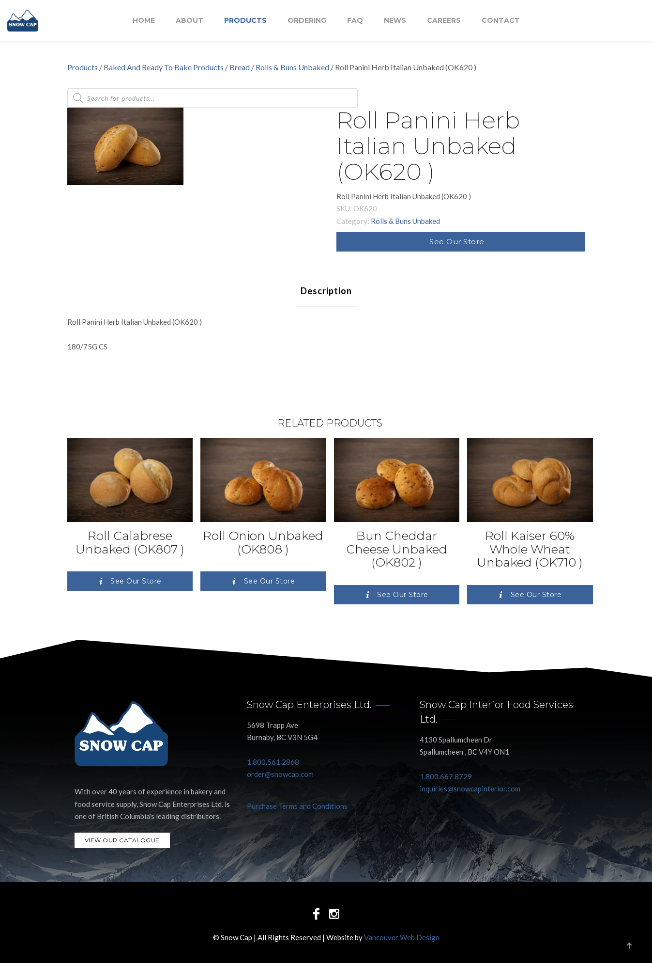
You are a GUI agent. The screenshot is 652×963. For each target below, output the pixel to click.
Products (245, 20)
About (189, 20)
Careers (444, 20)
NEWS (395, 20)
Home (144, 20)
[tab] (326, 291)
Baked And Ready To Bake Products (164, 67)
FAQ (355, 20)
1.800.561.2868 (273, 762)
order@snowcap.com (280, 774)
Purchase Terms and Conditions (297, 806)
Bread (239, 67)
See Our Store (457, 241)
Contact (501, 20)
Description (326, 290)
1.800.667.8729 (446, 776)
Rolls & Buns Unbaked (292, 67)
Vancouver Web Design (402, 937)
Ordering (307, 20)
